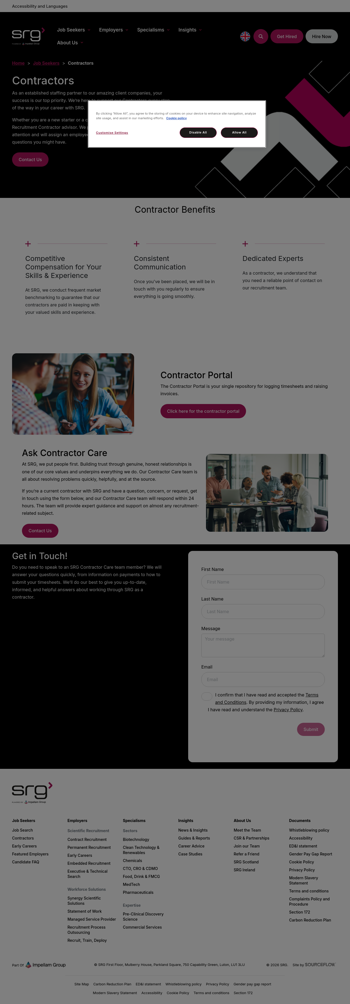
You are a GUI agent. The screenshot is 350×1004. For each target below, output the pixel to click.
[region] (177, 124)
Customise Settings (112, 133)
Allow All (239, 132)
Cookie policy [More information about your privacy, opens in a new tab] (176, 118)
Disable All (198, 132)
